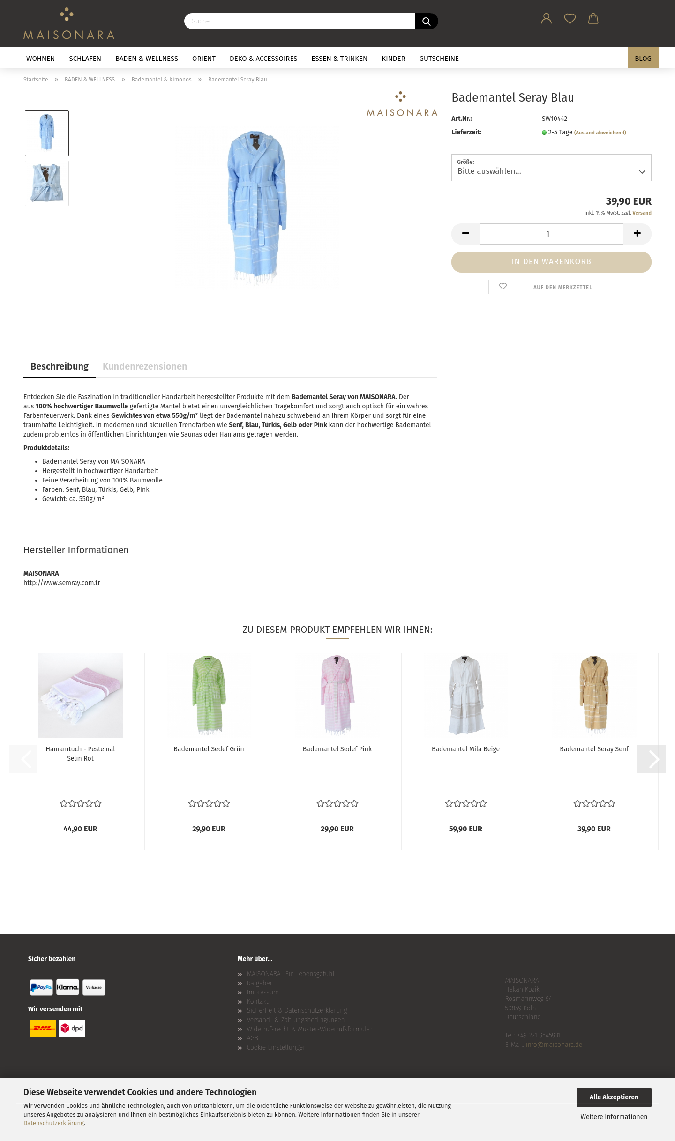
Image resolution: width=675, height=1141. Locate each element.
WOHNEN (40, 58)
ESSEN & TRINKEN (340, 58)
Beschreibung (59, 366)
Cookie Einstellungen (277, 1048)
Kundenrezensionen (145, 366)
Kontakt (258, 1002)
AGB (252, 1038)
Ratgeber (259, 983)
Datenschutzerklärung (53, 1122)
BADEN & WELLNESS (146, 58)
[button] (546, 17)
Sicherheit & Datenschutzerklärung (297, 1011)
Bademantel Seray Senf (594, 749)
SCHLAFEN (85, 58)
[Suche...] (426, 21)
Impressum (263, 992)
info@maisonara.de (554, 1045)
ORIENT (204, 58)
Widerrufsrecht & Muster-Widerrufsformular (310, 1029)
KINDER (393, 58)
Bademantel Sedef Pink (337, 749)
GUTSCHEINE (439, 58)
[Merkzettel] (570, 17)
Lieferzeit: (466, 132)
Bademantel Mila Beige (466, 749)
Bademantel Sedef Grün (208, 749)
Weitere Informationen (613, 1117)
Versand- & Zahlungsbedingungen (296, 1020)
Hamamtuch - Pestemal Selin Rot (80, 754)
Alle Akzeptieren (614, 1097)
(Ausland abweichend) (600, 133)
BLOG (643, 58)
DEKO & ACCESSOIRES (264, 58)
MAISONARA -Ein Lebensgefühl (291, 974)
